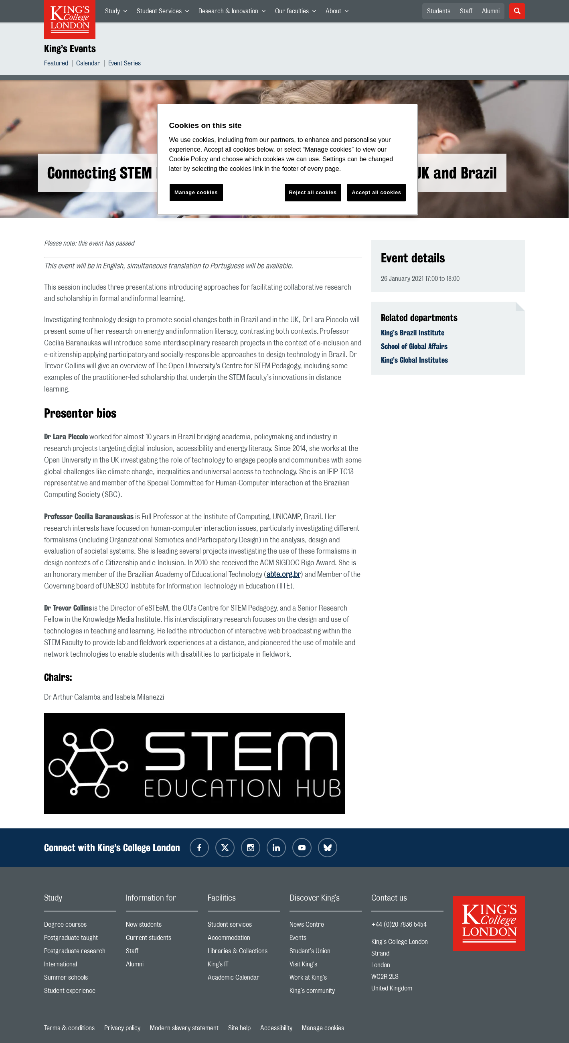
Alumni (491, 11)
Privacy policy (122, 1028)
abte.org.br (283, 574)
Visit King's (326, 966)
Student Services (165, 13)
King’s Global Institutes (414, 360)
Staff (466, 11)
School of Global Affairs (414, 346)
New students (162, 926)
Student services (244, 926)
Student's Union (326, 953)
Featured (56, 64)
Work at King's (326, 979)
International (80, 966)
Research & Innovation (234, 13)
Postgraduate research (80, 953)
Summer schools (80, 979)
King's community (326, 993)
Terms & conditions (69, 1028)
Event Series (124, 64)
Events (326, 940)
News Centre (326, 926)
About (339, 13)
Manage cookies (323, 1028)
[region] (287, 159)
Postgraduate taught (80, 940)
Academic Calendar (244, 979)
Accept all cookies (376, 192)
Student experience (80, 993)
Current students (162, 940)
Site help (239, 1028)
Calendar (88, 64)
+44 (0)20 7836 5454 (399, 924)
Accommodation (244, 940)
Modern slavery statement (184, 1028)
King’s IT (244, 966)
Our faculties (298, 13)
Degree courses (80, 926)
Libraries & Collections (244, 953)
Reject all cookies (313, 192)
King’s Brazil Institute (412, 332)
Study (118, 13)
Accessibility (276, 1028)
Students (438, 11)
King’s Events (70, 48)
